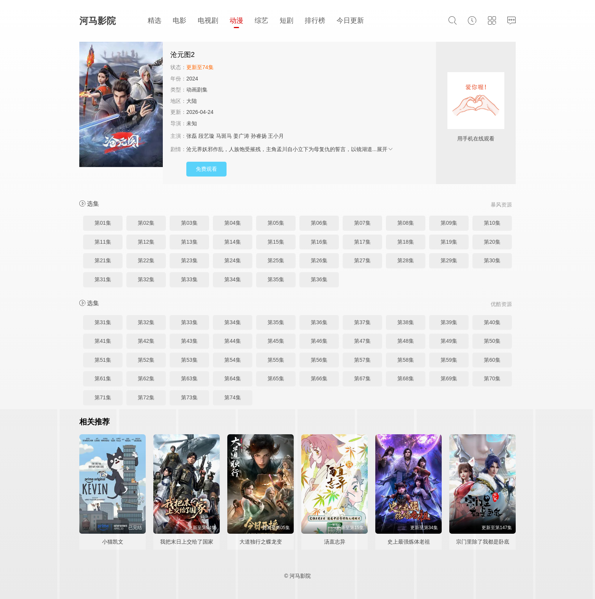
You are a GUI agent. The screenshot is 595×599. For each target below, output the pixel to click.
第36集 (319, 279)
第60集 (492, 360)
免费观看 (206, 169)
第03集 (189, 223)
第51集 (102, 360)
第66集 (319, 378)
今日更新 (350, 20)
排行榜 (315, 20)
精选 (154, 20)
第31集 (102, 279)
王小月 (276, 136)
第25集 (276, 260)
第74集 (232, 397)
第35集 (276, 279)
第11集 (102, 242)
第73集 (189, 397)
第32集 (146, 279)
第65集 (276, 378)
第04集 (232, 223)
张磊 (191, 136)
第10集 (492, 223)
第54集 (232, 360)
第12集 (146, 242)
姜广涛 (241, 136)
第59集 (449, 360)
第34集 (232, 279)
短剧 (286, 20)
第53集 (189, 360)
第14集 (232, 242)
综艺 (261, 20)
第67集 (362, 378)
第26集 (319, 260)
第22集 (146, 260)
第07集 (362, 223)
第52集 (146, 360)
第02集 (146, 223)
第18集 (405, 242)
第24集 (232, 260)
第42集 (146, 341)
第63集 (189, 378)
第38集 (405, 322)
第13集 (189, 242)
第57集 (362, 360)
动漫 (236, 20)
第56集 (319, 360)
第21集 (102, 260)
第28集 (405, 260)
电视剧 (208, 20)
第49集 (449, 341)
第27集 (362, 260)
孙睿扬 (259, 136)
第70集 (492, 378)
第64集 (232, 378)
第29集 (449, 260)
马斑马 (224, 136)
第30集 (492, 260)
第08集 (405, 223)
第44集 (232, 341)
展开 (385, 149)
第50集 (492, 341)
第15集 (276, 242)
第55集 (276, 360)
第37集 (362, 322)
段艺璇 (206, 136)
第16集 (319, 242)
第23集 (189, 260)
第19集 (449, 242)
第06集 (319, 223)
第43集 (189, 341)
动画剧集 (197, 90)
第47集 (362, 341)
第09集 (449, 223)
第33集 (189, 279)
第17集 (362, 242)
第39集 (449, 322)
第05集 (276, 223)
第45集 (276, 341)
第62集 (146, 378)
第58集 (405, 360)
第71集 (102, 397)
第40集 (492, 322)
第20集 (492, 242)
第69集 (449, 378)
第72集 (146, 397)
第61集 (102, 378)
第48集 (405, 341)
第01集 (102, 223)
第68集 (405, 378)
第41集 (102, 341)
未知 (191, 123)
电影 (179, 20)
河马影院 (97, 21)
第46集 (319, 341)
